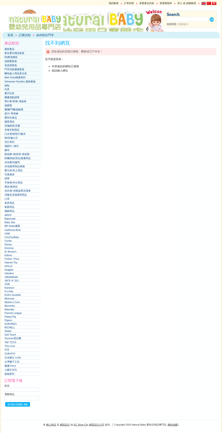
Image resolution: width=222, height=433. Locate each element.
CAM (7, 233)
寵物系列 (9, 374)
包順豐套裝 (11, 61)
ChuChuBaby (12, 237)
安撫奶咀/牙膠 (12, 125)
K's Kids (9, 291)
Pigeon (8, 320)
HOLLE (9, 266)
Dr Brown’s (10, 251)
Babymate (10, 218)
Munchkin (10, 305)
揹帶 (7, 178)
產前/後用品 (11, 186)
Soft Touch (10, 334)
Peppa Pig (10, 316)
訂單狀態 (129, 3)
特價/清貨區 (11, 57)
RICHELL (10, 327)
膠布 (7, 150)
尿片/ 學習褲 (11, 113)
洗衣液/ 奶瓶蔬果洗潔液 (18, 190)
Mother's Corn (12, 302)
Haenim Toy (11, 262)
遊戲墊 (8, 105)
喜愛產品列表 (146, 3)
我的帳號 (114, 3)
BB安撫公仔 (11, 138)
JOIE (7, 284)
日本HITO (10, 353)
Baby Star (10, 222)
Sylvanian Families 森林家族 (20, 81)
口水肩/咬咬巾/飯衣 (15, 133)
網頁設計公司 (96, 424)
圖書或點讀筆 (12, 97)
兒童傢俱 (9, 174)
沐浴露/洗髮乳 (12, 162)
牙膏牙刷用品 (12, 129)
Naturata (9, 309)
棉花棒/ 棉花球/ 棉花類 (17, 154)
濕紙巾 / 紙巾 (12, 146)
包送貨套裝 (11, 65)
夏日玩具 (9, 93)
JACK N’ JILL (12, 280)
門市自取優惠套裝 (14, 69)
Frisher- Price (12, 258)
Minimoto (9, 298)
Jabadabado (11, 277)
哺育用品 (9, 121)
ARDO (8, 215)
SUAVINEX (11, 323)
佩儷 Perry (10, 365)
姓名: (7, 385)
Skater (8, 331)
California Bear (13, 230)
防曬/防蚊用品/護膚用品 (18, 158)
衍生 (7, 349)
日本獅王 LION (13, 357)
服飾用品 (9, 211)
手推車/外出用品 (14, 182)
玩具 (7, 89)
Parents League (13, 313)
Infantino (9, 273)
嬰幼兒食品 (11, 117)
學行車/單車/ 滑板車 (15, 101)
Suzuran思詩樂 (13, 338)
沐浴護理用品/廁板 (15, 166)
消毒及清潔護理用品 (16, 194)
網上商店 (51, 424)
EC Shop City (81, 424)
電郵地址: (10, 394)
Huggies (9, 269)
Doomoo (9, 248)
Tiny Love (10, 346)
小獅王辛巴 (11, 369)
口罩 (7, 198)
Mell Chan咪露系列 (15, 77)
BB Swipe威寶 (12, 226)
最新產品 (9, 49)
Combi (8, 240)
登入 (179, 3)
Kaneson (9, 287)
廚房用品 (9, 202)
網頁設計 (65, 424)
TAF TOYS (10, 342)
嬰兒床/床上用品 (14, 170)
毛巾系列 (9, 142)
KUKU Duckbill (13, 295)
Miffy (7, 85)
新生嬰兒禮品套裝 (14, 53)
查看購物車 (166, 3)
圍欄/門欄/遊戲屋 (14, 109)
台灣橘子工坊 (12, 361)
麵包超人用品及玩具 (16, 73)
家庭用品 (9, 207)
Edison (8, 255)
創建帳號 (191, 3)
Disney (8, 244)
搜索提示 (183, 24)
